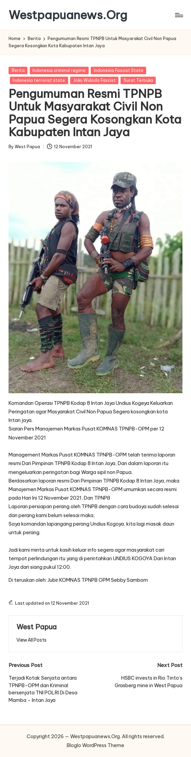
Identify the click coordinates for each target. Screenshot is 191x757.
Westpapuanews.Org (68, 15)
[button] (31, 640)
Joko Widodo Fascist (94, 80)
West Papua (36, 627)
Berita (18, 70)
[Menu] (178, 15)
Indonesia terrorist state (39, 80)
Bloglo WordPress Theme (95, 745)
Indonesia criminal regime (59, 70)
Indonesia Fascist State (118, 70)
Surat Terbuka (138, 80)
